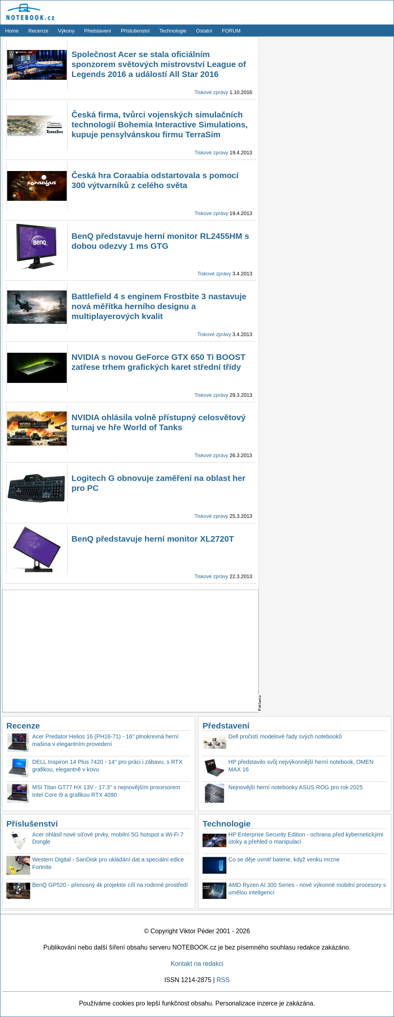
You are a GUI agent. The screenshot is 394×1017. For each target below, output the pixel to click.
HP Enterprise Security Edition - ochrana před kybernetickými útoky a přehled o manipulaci (305, 838)
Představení (97, 31)
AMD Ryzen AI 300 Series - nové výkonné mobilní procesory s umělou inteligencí (307, 889)
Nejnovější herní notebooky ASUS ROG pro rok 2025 (295, 787)
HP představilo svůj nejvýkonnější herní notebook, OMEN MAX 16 (300, 766)
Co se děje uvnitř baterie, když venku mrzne (284, 859)
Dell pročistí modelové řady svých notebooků (285, 736)
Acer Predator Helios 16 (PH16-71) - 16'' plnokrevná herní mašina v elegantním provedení (105, 740)
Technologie (172, 31)
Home (12, 31)
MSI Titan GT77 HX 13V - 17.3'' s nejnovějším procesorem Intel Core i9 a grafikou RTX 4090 (106, 791)
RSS (223, 980)
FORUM (231, 31)
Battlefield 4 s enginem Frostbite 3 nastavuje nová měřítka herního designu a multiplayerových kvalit (158, 306)
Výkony (66, 31)
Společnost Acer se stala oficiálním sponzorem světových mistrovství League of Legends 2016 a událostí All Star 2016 (158, 64)
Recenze (38, 31)
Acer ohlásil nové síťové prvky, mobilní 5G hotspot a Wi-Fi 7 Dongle (107, 838)
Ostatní (204, 31)
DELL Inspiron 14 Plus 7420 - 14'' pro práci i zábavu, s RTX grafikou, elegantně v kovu (107, 766)
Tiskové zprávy (211, 92)
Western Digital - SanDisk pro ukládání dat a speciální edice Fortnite (108, 863)
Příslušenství (135, 31)
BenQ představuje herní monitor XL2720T (152, 538)
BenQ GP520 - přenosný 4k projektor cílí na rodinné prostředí (110, 885)
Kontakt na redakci (197, 963)
